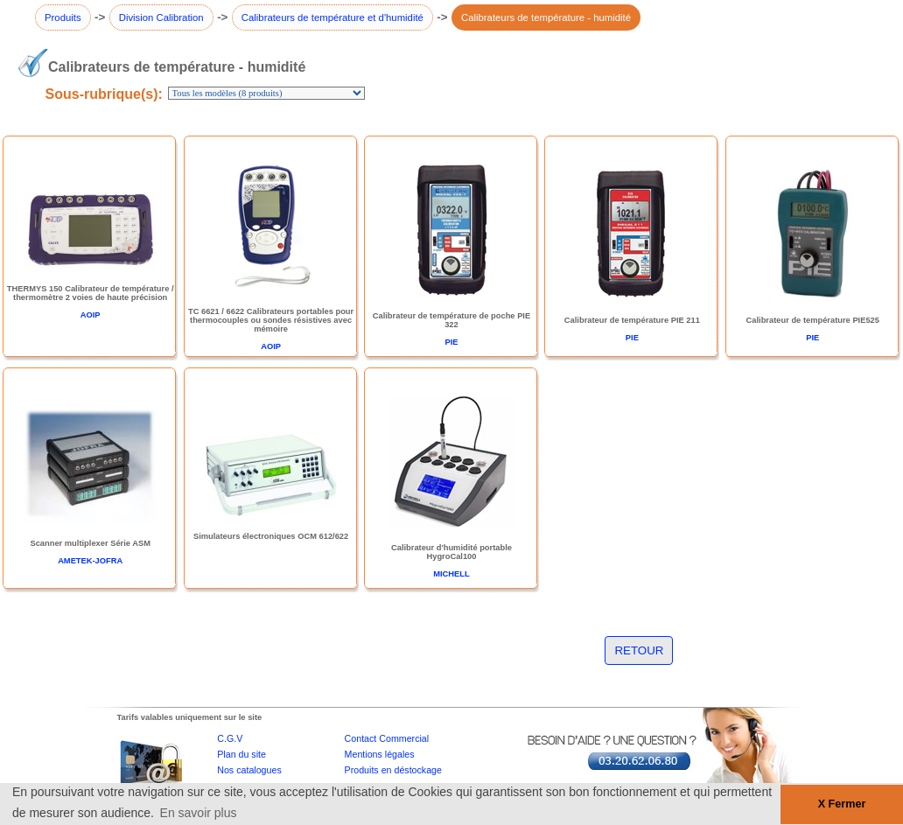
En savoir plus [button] (198, 813)
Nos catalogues (249, 770)
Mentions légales (380, 754)
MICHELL (451, 574)
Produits (63, 17)
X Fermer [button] (842, 804)
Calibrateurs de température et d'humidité (333, 17)
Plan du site (241, 754)
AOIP (90, 315)
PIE (451, 342)
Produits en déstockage (393, 770)
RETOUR (638, 650)
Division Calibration (161, 17)
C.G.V (229, 738)
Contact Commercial (387, 738)
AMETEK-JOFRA (90, 560)
